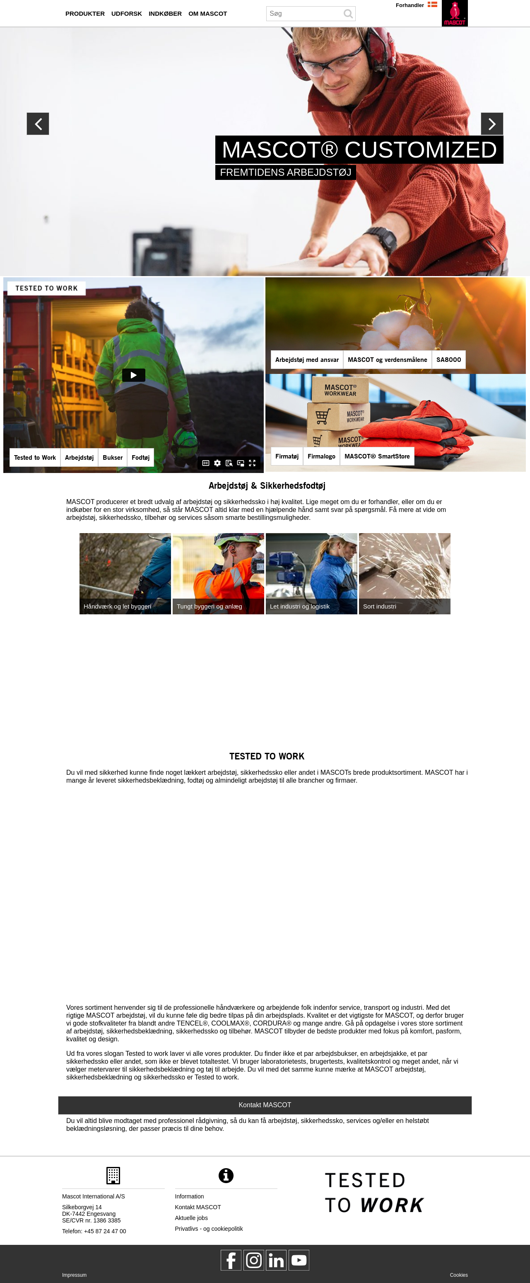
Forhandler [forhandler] (410, 5)
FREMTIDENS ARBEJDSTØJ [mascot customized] (285, 172)
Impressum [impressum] (74, 1275)
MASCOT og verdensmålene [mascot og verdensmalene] (387, 359)
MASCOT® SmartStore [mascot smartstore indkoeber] (377, 455)
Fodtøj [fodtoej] (140, 457)
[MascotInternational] (299, 1260)
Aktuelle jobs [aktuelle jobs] (191, 1218)
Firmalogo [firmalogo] (321, 455)
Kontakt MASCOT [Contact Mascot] (264, 1104)
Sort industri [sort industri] (379, 606)
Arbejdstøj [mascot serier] (79, 457)
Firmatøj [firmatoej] (287, 455)
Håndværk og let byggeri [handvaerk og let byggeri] (117, 606)
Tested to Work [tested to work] (35, 457)
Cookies (459, 1275)
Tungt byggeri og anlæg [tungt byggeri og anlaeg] (209, 606)
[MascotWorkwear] (231, 1260)
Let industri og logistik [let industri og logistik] (300, 606)
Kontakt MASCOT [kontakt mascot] (198, 1207)
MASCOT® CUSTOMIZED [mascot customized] (359, 149)
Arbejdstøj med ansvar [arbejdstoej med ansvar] (307, 359)
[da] (455, 13)
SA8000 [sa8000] (448, 359)
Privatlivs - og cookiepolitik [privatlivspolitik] (209, 1228)
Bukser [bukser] (113, 457)
